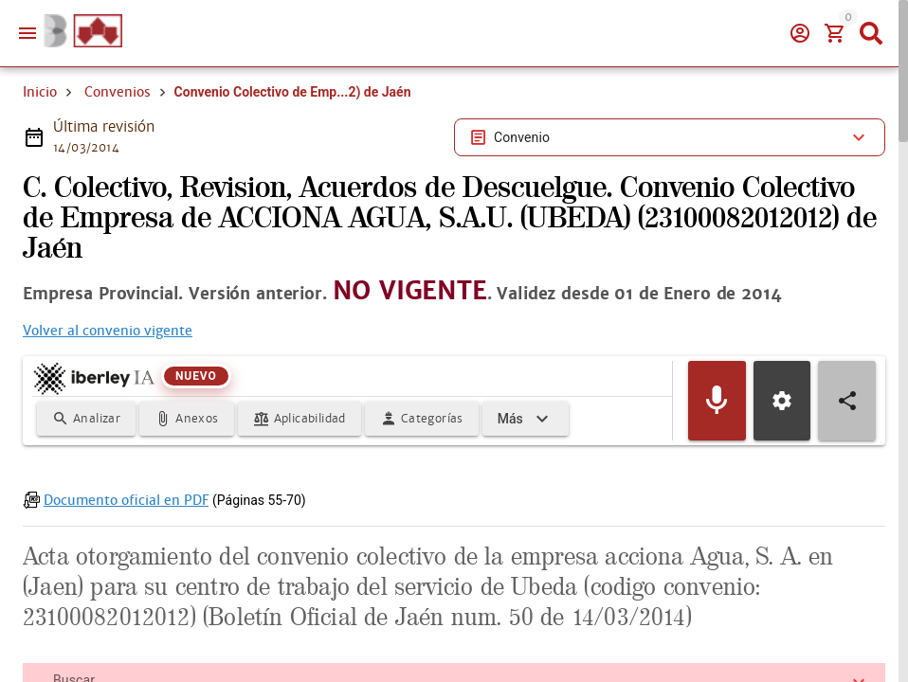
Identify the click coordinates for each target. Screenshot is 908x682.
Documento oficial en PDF (126, 528)
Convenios (117, 91)
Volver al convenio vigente (107, 359)
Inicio (40, 91)
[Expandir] (525, 447)
